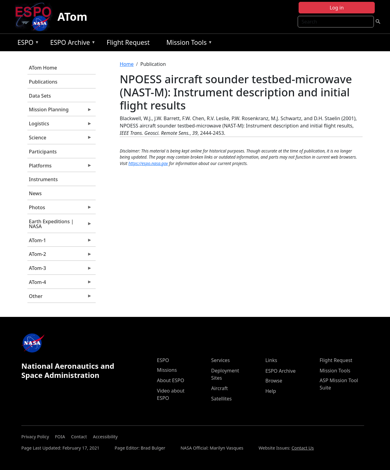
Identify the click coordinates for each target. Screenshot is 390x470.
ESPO (26, 43)
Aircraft (219, 388)
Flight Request (128, 42)
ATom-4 (59, 284)
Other (59, 298)
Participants (43, 151)
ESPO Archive (71, 43)
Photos (59, 209)
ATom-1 (59, 242)
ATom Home (43, 67)
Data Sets (40, 95)
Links (271, 360)
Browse (273, 380)
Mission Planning (59, 111)
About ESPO (170, 380)
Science (59, 139)
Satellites (221, 398)
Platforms (59, 167)
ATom (72, 16)
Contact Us (303, 448)
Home (127, 64)
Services (220, 360)
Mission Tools (187, 43)
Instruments (43, 179)
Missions (167, 370)
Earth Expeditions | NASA (59, 225)
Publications (43, 81)
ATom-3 (59, 269)
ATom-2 (59, 255)
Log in (337, 7)
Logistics (59, 125)
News (35, 193)
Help (270, 391)
